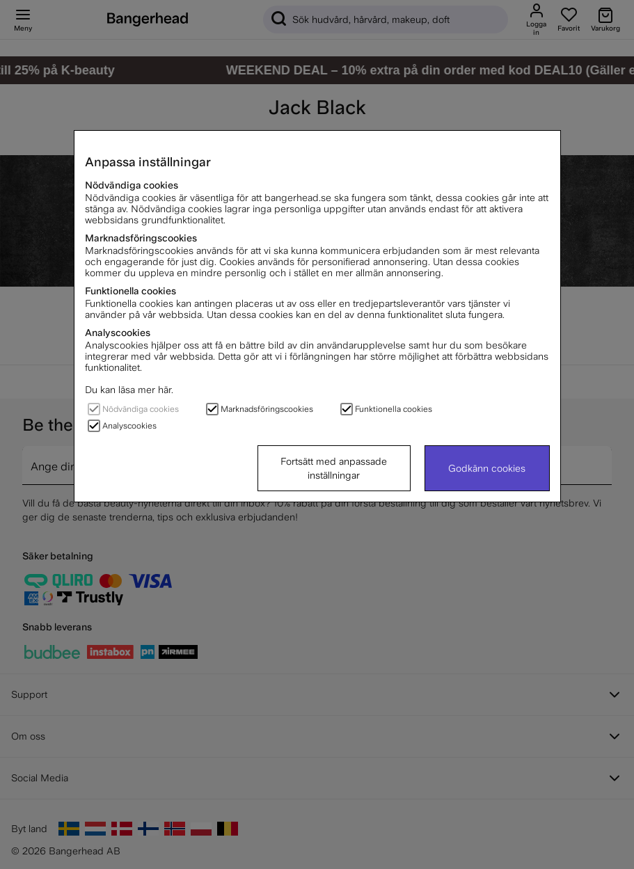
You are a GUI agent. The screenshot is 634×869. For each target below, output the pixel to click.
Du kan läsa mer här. (129, 389)
